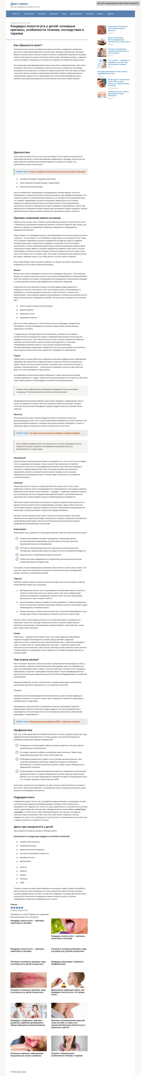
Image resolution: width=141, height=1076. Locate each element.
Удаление (54, 14)
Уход (64, 14)
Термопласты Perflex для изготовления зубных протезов (118, 28)
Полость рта (29, 14)
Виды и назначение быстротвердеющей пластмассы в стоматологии (119, 40)
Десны (100, 14)
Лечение (89, 14)
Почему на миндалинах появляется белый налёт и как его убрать (118, 51)
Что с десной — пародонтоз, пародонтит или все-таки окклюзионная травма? (119, 62)
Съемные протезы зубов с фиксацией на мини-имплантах (118, 94)
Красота (16, 14)
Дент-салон (19, 4)
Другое (111, 14)
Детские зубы (76, 14)
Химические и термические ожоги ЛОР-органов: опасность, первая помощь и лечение (119, 83)
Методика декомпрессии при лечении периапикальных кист (112, 73)
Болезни (41, 14)
